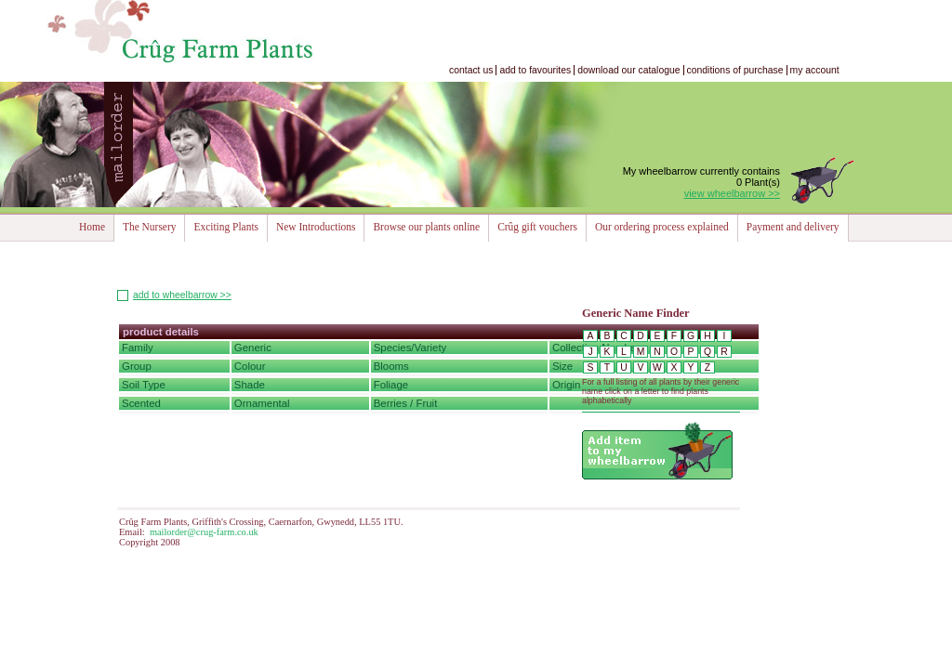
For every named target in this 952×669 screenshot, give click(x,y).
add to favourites (535, 70)
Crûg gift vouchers (537, 226)
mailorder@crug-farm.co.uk (204, 532)
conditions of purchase (735, 70)
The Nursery (149, 226)
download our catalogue (628, 70)
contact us (471, 70)
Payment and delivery (793, 226)
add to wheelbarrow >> (182, 295)
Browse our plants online (426, 226)
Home (92, 226)
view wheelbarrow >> (732, 193)
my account (815, 70)
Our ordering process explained (662, 226)
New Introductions (315, 226)
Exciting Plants (225, 226)
